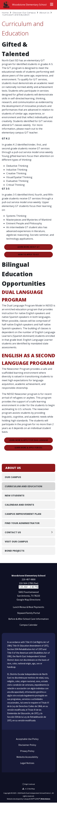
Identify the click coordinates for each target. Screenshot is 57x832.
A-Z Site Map (28, 789)
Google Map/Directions (28, 599)
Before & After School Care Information (28, 618)
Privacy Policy (27, 750)
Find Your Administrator (22, 523)
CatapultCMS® (28, 799)
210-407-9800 (28, 579)
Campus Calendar (28, 624)
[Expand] (53, 532)
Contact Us (13, 532)
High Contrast (29, 784)
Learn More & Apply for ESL (28, 448)
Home (5, 12)
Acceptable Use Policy (27, 738)
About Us (44, 12)
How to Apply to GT (28, 255)
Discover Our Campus (24, 12)
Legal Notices (27, 762)
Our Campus (13, 477)
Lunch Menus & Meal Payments (28, 606)
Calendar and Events (19, 504)
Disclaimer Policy (27, 744)
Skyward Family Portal (28, 612)
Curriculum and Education (15, 14)
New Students (14, 495)
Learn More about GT (28, 247)
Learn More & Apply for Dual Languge (28, 440)
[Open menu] (52, 4)
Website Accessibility (27, 756)
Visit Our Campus (16, 541)
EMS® (38, 799)
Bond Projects (14, 550)
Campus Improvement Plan (23, 514)
